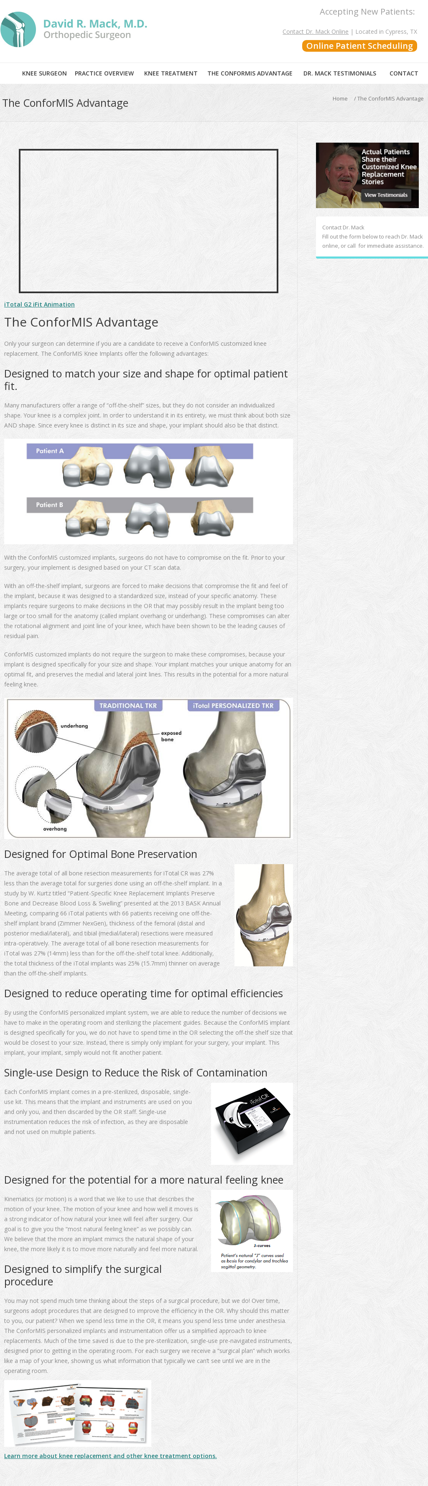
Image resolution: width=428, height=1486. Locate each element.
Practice (104, 73)
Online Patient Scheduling (359, 45)
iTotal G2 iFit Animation (39, 304)
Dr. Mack (339, 73)
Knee (44, 73)
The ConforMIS (250, 73)
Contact (404, 73)
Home (9, 73)
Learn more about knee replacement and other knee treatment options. (110, 1456)
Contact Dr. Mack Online (316, 31)
